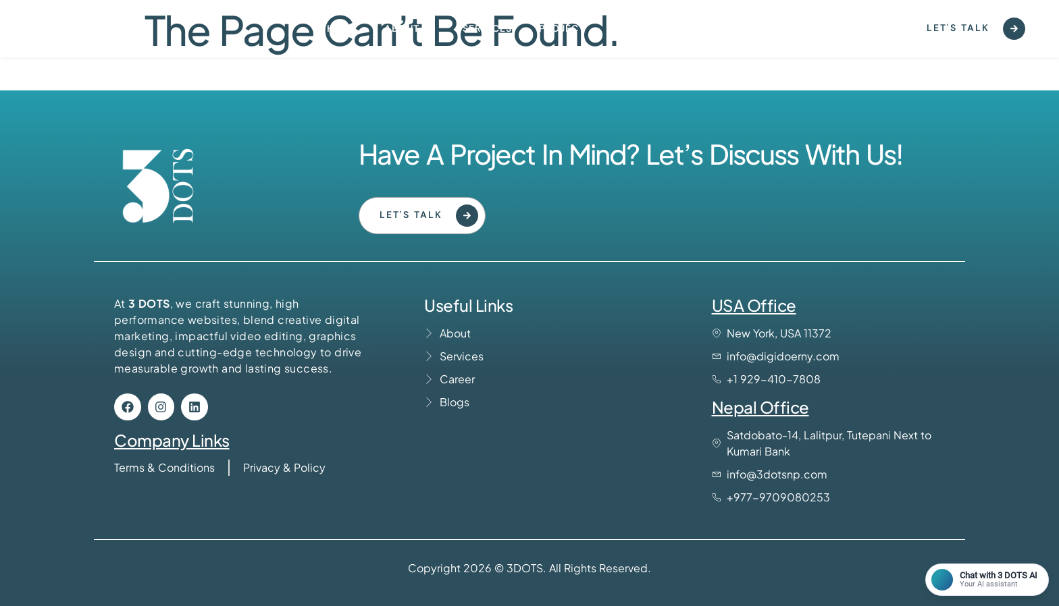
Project (562, 28)
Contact (636, 28)
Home (342, 28)
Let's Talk (976, 29)
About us (410, 28)
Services (487, 28)
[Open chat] (987, 579)
